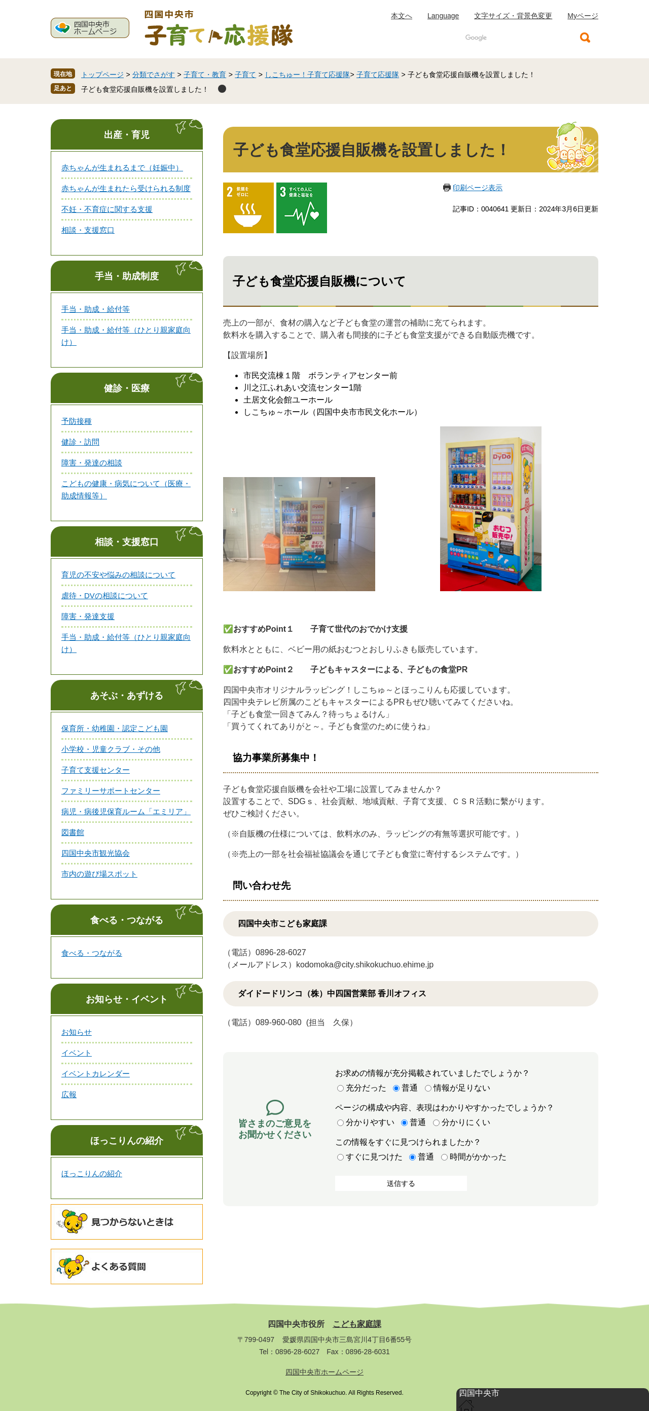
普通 (410, 1087)
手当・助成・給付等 (95, 309)
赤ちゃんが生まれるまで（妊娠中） (122, 167)
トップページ (102, 74)
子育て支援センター (95, 770)
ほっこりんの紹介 (126, 1141)
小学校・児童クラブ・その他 (110, 749)
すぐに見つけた (374, 1156)
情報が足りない (462, 1087)
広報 (69, 1094)
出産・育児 (127, 135)
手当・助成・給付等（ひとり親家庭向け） (126, 335)
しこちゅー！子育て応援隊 (307, 74)
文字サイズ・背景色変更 (513, 16)
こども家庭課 (357, 1324)
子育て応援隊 (377, 74)
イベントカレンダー (95, 1073)
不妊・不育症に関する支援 (107, 209)
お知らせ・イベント (127, 999)
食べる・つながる (126, 920)
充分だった (366, 1087)
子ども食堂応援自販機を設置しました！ (145, 89)
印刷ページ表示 (477, 188)
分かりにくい (466, 1122)
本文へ (401, 16)
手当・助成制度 (127, 276)
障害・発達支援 (88, 616)
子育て (245, 74)
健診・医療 (127, 388)
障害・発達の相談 (91, 462)
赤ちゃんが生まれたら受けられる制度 (126, 188)
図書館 (72, 832)
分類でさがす (153, 74)
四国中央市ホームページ (324, 1372)
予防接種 (76, 421)
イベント (76, 1052)
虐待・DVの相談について (104, 595)
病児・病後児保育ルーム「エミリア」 (126, 811)
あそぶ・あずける (126, 696)
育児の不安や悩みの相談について (118, 574)
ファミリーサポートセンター (110, 790)
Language (443, 16)
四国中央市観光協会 (95, 853)
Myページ (582, 16)
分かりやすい (370, 1122)
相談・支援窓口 (88, 230)
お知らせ (76, 1032)
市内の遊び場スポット (99, 874)
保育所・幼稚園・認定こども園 (114, 728)
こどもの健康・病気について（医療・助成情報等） (126, 489)
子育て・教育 (205, 74)
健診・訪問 (80, 442)
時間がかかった (478, 1156)
